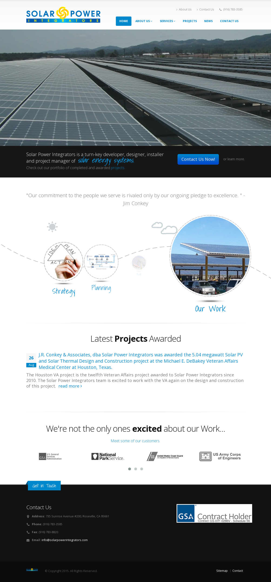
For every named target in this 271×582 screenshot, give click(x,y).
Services (167, 21)
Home (123, 21)
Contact (237, 571)
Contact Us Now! (198, 159)
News (208, 21)
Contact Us (205, 9)
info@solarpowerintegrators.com (65, 540)
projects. (118, 167)
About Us (184, 9)
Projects (190, 21)
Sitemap (222, 571)
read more (70, 386)
